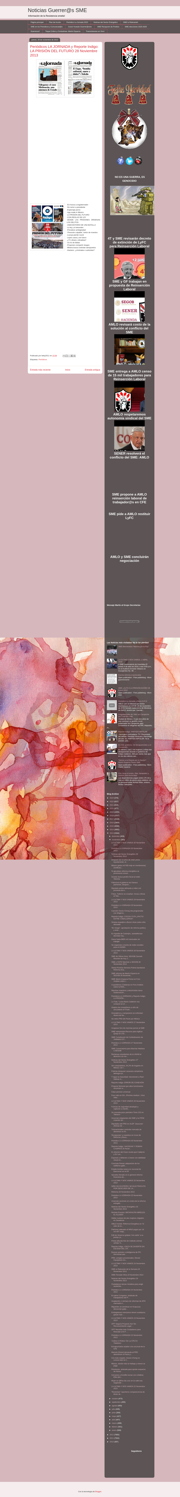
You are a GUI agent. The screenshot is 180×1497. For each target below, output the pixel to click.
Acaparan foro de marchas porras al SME (127, 1028)
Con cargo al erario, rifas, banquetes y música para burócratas (133, 774)
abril (114, 1420)
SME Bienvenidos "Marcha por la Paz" (133, 646)
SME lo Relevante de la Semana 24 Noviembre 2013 (125, 1270)
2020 (112, 808)
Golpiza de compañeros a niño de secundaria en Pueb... (124, 1008)
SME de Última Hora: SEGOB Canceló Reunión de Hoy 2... (126, 957)
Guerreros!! (35, 31)
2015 (112, 826)
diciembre (116, 836)
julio (114, 1409)
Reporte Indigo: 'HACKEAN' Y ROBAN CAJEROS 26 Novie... (126, 1147)
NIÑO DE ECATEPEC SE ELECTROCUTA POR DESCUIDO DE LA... (128, 1187)
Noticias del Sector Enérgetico (105, 22)
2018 (112, 815)
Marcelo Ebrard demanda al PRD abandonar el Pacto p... (124, 1353)
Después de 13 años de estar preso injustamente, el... (125, 861)
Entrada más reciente (40, 370)
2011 (112, 1438)
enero (114, 1430)
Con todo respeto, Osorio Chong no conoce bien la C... (125, 1359)
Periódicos (42, 359)
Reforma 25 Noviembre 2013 (122, 1192)
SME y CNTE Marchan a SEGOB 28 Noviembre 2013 (125, 963)
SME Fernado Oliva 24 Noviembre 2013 (127, 1275)
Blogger (98, 1491)
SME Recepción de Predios (108, 27)
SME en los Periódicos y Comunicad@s (47, 27)
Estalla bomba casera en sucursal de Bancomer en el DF (126, 1170)
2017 (112, 819)
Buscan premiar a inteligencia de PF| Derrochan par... (126, 1253)
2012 (112, 1435)
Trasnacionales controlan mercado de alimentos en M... (126, 1130)
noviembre (116, 840)
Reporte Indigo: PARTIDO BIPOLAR (132, 732)
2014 (112, 829)
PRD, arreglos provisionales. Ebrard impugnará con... (125, 1259)
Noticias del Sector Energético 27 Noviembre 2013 (124, 1061)
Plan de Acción (55, 22)
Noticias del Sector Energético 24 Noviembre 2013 (124, 1279)
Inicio (67, 370)
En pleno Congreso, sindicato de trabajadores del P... (124, 1296)
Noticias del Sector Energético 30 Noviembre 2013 (124, 855)
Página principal (37, 22)
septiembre (116, 1402)
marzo (114, 1423)
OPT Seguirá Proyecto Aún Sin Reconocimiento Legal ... (123, 1325)
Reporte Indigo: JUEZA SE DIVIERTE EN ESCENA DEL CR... (127, 1247)
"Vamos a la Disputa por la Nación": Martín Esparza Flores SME (132, 761)
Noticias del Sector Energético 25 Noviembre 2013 (124, 1208)
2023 (112, 798)
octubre (115, 1399)
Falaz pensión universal (120, 1092)
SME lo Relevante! (130, 22)
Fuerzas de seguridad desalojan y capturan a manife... (124, 1108)
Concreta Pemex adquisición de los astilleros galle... (125, 1164)
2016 (112, 823)
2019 (112, 812)
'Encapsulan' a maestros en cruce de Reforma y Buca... (126, 1136)
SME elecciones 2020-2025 (136, 27)
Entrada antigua (92, 370)
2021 (112, 805)
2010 (112, 1442)
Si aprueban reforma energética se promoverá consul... (125, 872)
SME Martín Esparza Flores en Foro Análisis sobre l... (125, 980)
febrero (115, 1427)
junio (114, 1413)
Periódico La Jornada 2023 (77, 22)
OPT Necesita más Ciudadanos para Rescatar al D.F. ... (126, 1330)
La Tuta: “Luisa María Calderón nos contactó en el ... (125, 1003)
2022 (112, 801)
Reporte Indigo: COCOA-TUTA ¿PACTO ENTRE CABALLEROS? (127, 917)
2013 (112, 833)
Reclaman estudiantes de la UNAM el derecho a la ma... (126, 1055)
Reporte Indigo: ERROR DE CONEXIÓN (127, 1083)
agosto (115, 1406)
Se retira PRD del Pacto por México (125, 1019)
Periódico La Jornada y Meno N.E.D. (132, 701)
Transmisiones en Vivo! (95, 31)
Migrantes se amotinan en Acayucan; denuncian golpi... (126, 1308)
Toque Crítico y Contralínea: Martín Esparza (62, 31)
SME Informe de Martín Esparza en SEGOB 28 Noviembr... (125, 974)
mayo (114, 1416)
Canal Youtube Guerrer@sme (80, 27)
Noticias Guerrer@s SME (57, 10)
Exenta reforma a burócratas (129, 675)
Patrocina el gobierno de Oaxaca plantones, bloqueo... (124, 883)
